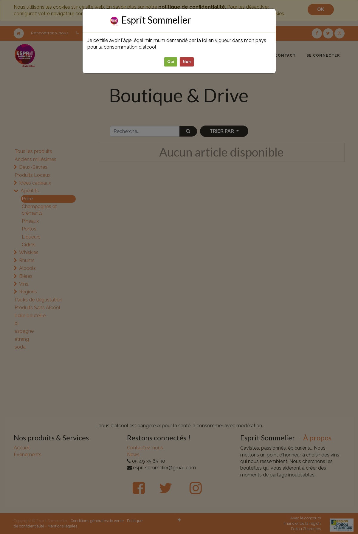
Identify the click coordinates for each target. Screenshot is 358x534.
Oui (170, 61)
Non (187, 61)
